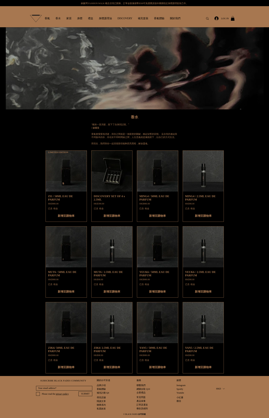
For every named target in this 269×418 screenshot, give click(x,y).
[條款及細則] (142, 408)
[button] (47, 18)
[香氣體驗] (101, 389)
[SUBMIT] (85, 393)
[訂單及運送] (146, 404)
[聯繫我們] (141, 385)
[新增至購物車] (66, 216)
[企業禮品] (141, 392)
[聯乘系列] (101, 405)
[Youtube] (180, 392)
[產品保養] (142, 401)
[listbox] (220, 389)
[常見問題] (142, 397)
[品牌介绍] (101, 385)
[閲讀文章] (101, 401)
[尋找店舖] (101, 397)
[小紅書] (180, 397)
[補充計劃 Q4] (103, 392)
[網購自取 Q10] (143, 389)
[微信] (180, 401)
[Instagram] (181, 385)
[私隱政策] (101, 408)
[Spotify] (180, 389)
